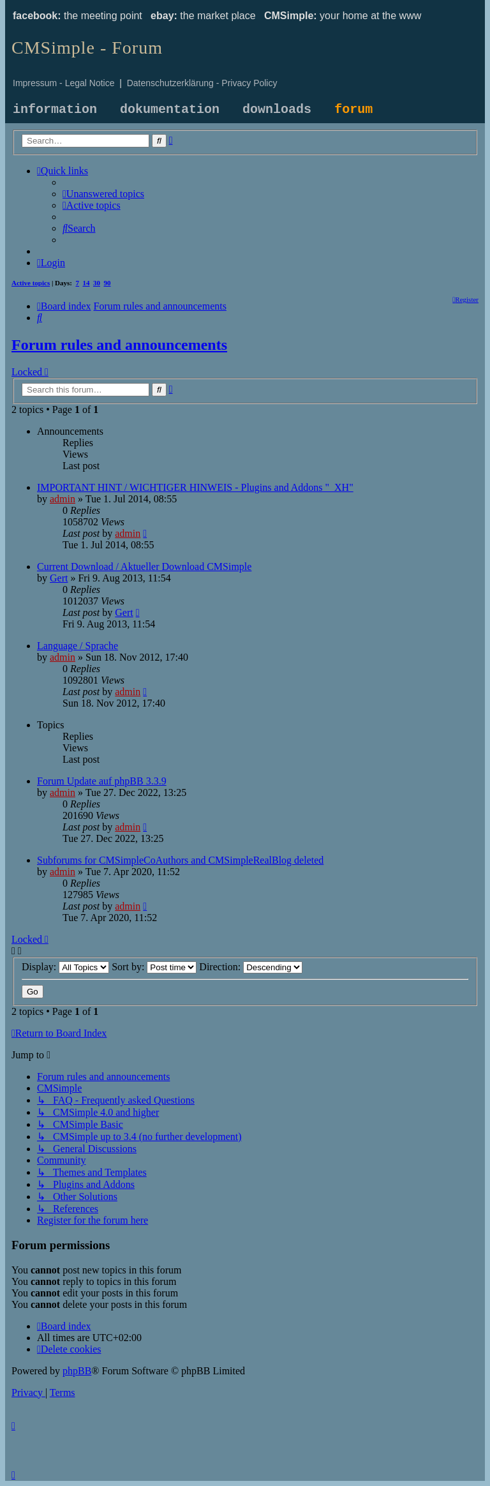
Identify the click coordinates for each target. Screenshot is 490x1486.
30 (96, 283)
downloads (276, 109)
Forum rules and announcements (119, 344)
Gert (59, 578)
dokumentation (169, 109)
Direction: (250, 966)
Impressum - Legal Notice (64, 83)
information (55, 109)
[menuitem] (103, 193)
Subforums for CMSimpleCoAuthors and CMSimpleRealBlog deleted (180, 860)
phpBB (77, 1370)
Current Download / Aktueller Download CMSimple (144, 566)
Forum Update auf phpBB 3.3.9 (102, 781)
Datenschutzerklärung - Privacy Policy (202, 83)
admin (62, 498)
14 (86, 283)
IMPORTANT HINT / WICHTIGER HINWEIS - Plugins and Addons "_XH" (195, 487)
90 (107, 283)
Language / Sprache (77, 645)
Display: (65, 966)
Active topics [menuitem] (30, 283)
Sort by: (154, 966)
